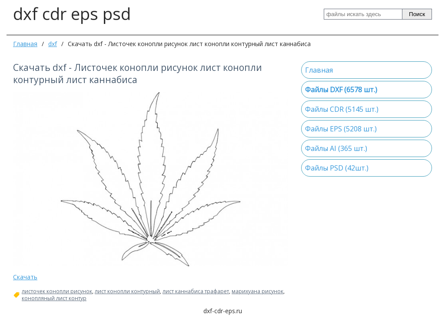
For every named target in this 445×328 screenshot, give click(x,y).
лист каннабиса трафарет (196, 291)
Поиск (417, 14)
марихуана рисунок (257, 291)
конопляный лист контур (54, 298)
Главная (25, 44)
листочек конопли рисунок (57, 291)
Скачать (25, 277)
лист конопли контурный (127, 291)
